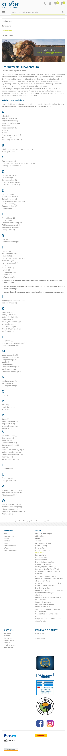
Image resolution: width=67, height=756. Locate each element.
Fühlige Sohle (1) (8, 230)
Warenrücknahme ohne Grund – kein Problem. (48, 598)
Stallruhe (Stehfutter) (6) (11, 452)
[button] (50, 3)
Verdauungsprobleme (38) (12, 490)
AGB (5, 534)
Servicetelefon (40, 555)
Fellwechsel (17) (8, 220)
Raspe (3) (5, 419)
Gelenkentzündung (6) (10, 241)
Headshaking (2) (8, 260)
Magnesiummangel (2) (10, 357)
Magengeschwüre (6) (10, 355)
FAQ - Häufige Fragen (43, 534)
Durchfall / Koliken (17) (11, 185)
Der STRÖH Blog (10, 550)
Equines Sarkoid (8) (9, 206)
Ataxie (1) (5, 132)
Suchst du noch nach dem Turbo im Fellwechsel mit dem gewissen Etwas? (34, 292)
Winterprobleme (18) (10, 509)
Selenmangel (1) (8, 438)
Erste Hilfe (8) (7, 208)
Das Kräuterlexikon (42, 588)
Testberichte (7, 31)
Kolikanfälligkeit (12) (10, 317)
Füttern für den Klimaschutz (46, 585)
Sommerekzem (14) (9, 443)
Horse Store (8, 647)
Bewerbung (6, 26)
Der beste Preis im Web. (44, 562)
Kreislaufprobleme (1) (10, 324)
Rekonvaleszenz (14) (10, 426)
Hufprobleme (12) (9, 272)
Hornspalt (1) (7, 265)
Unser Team (9, 640)
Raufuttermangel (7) (10, 421)
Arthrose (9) (6, 130)
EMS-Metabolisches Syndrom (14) (15, 201)
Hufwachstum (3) (8, 277)
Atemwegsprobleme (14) (11, 135)
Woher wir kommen (43, 602)
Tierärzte (38, 541)
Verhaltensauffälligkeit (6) (12, 492)
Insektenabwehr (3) (9, 303)
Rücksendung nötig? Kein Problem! (49, 590)
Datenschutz (9, 536)
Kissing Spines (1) (9, 315)
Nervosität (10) (7, 383)
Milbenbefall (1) (8, 364)
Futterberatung (41, 545)
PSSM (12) (5, 409)
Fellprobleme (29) (8, 218)
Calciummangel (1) (9, 161)
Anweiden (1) (7, 125)
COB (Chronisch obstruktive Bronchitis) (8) (18, 163)
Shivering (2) (7, 440)
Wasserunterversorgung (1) (12, 507)
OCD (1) (5, 395)
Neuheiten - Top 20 (42, 550)
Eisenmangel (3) (8, 194)
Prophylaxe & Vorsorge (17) (12, 407)
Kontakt (7, 541)
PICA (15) (5, 405)
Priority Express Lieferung (45, 567)
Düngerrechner (41, 557)
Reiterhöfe (39, 538)
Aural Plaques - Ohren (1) (12, 139)
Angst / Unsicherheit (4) (11, 123)
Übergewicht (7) (8, 478)
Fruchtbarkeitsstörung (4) (12, 223)
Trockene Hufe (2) (9, 469)
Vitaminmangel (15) (9, 495)
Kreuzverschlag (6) (9, 326)
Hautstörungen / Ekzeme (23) (13, 258)
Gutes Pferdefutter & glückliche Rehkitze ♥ (47, 572)
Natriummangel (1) (9, 381)
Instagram (8, 638)
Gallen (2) (5, 239)
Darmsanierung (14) (9, 175)
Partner (7, 643)
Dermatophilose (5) (9, 180)
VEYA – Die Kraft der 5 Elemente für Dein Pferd (47, 610)
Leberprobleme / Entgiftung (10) (14, 343)
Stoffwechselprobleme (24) (12, 454)
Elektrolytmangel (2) (9, 199)
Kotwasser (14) (7, 319)
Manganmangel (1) (9, 360)
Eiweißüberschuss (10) (10, 196)
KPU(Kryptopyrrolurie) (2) (11, 322)
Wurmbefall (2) (7, 514)
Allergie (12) (6, 116)
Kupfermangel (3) (8, 331)
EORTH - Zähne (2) (9, 204)
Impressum (8, 538)
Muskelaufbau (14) (9, 369)
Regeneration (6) (8, 424)
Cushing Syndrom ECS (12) (12, 166)
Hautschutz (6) (7, 256)
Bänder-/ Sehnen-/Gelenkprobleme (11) (17, 149)
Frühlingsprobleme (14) (11, 225)
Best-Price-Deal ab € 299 (44, 543)
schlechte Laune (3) (9, 436)
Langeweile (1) (7, 341)
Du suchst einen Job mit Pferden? (48, 583)
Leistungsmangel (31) (10, 345)
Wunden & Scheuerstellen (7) (13, 511)
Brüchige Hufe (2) (8, 151)
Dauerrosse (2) (7, 178)
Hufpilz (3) (6, 270)
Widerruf (7, 548)
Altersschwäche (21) (9, 118)
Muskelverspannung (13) (11, 371)
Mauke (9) (5, 362)
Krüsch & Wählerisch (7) (11, 329)
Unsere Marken (10, 545)
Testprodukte (7, 35)
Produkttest (7, 21)
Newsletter (8, 543)
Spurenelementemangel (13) (13, 450)
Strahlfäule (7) (7, 457)
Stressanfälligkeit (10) (10, 459)
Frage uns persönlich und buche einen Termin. (48, 619)
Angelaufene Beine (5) (10, 121)
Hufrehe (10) (7, 275)
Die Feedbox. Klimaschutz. (45, 564)
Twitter (7, 636)
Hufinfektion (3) (8, 267)
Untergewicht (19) (9, 481)
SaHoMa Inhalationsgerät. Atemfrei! (45, 593)
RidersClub (39, 536)
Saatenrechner (41, 560)
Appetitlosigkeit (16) (9, 128)
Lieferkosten (40, 548)
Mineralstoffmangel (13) (11, 367)
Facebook (7, 633)
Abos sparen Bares (42, 581)
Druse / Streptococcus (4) (11, 182)
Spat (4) (5, 447)
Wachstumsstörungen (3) (11, 504)
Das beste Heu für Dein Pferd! (47, 569)
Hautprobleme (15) (9, 253)
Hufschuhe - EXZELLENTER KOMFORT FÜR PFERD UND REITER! (49, 577)
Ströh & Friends (10, 645)
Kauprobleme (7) (8, 312)
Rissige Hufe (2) (8, 428)
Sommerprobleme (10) (10, 445)
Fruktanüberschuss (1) (10, 227)
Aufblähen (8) (7, 137)
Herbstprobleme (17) (10, 263)
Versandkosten (36, 521)
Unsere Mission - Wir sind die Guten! (47, 615)
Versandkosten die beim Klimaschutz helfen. (44, 605)
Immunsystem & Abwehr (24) (13, 300)
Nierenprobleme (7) (9, 386)
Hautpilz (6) (6, 251)
